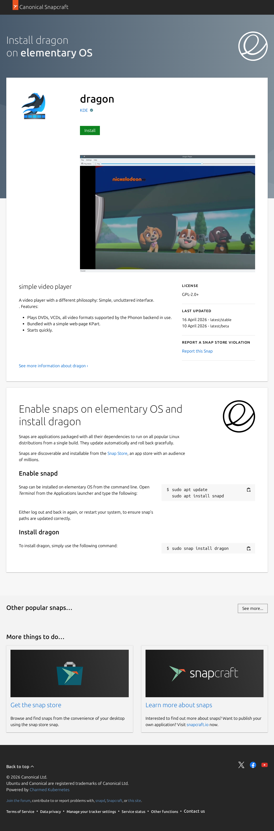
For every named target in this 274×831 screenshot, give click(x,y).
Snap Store (117, 453)
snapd (100, 800)
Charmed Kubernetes (49, 789)
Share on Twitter (241, 765)
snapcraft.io (197, 724)
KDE (84, 110)
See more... (252, 608)
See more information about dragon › (53, 365)
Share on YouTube (264, 765)
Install (89, 130)
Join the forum (18, 800)
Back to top (20, 766)
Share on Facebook (253, 765)
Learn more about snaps (179, 705)
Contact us (194, 811)
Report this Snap (197, 351)
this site (134, 800)
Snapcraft (114, 800)
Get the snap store (35, 705)
